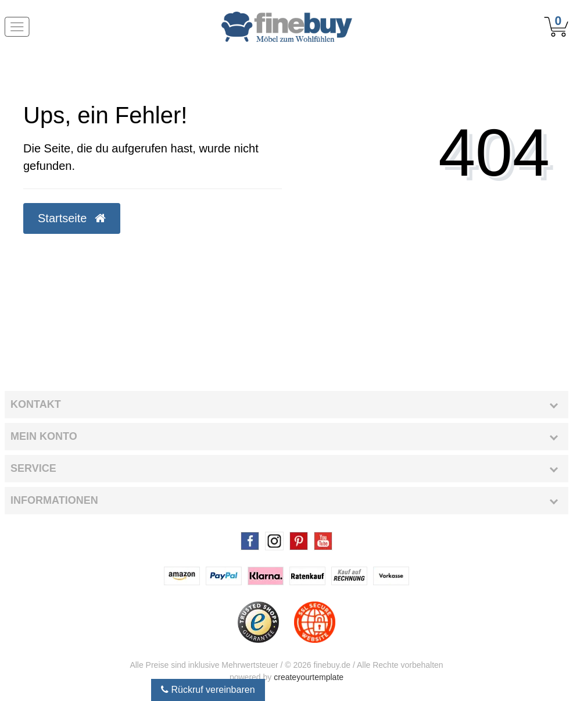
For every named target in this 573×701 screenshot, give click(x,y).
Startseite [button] (72, 218)
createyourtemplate (308, 677)
